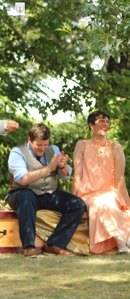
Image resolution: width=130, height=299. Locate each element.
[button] (7, 8)
